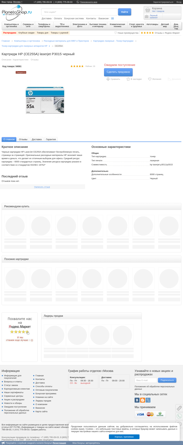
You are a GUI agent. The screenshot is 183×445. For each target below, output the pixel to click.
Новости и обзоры (13, 403)
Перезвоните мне (88, 2)
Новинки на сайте (44, 397)
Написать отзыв (42, 187)
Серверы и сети (28, 25)
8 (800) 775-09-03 (63, 2)
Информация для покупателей (12, 376)
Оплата (58, 18)
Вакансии (103, 18)
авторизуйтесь (93, 443)
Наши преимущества (128, 33)
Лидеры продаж (43, 400)
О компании (41, 404)
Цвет (94, 178)
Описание (6, 59)
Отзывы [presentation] (23, 139)
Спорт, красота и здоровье (136, 25)
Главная (6, 41)
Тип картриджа (99, 156)
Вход (179, 2)
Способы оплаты (43, 386)
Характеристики (20, 59)
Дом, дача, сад (176, 26)
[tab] (9, 139)
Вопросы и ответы (13, 381)
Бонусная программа (45, 393)
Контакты (91, 18)
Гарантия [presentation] (51, 139)
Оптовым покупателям (46, 390)
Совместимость (99, 164)
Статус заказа (11, 385)
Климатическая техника (117, 25)
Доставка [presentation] (37, 139)
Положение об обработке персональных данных (16, 411)
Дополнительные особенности (107, 174)
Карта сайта (41, 411)
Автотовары (152, 24)
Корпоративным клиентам (17, 389)
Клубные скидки (27, 32)
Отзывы (35, 59)
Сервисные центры (13, 396)
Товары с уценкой (59, 32)
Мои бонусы (78, 443)
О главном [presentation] (9, 139)
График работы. (38, 429)
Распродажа (9, 32)
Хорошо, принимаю (124, 437)
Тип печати (97, 160)
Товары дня (42, 32)
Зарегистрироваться (163, 2)
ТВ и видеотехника (62, 25)
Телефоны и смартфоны (44, 25)
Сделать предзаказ (118, 71)
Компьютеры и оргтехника (11, 25)
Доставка (47, 18)
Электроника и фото (79, 25)
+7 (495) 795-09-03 (43, 2)
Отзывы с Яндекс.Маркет (167, 33)
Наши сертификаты (13, 392)
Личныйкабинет (151, 16)
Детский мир (165, 25)
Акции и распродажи (14, 399)
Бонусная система (74, 18)
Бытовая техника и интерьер (97, 25)
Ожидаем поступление (15, 407)
